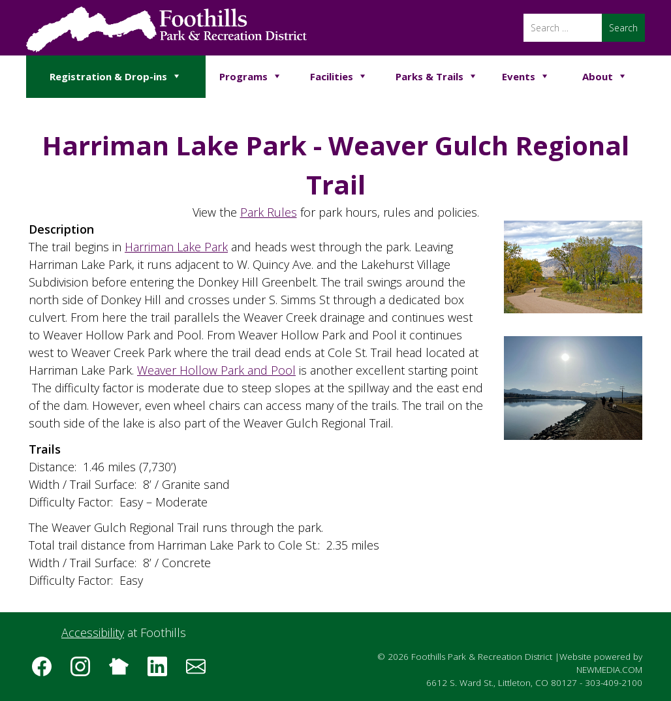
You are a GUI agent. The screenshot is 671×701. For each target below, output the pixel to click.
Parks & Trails (429, 76)
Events (518, 76)
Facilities (331, 76)
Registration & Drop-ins (108, 76)
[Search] (562, 28)
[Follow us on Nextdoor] (123, 671)
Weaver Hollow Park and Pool (216, 370)
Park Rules (268, 212)
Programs (243, 76)
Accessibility (92, 632)
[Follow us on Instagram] (84, 671)
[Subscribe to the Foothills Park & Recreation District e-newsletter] (200, 671)
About (597, 76)
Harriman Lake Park (176, 247)
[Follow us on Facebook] (46, 671)
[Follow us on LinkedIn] (162, 671)
